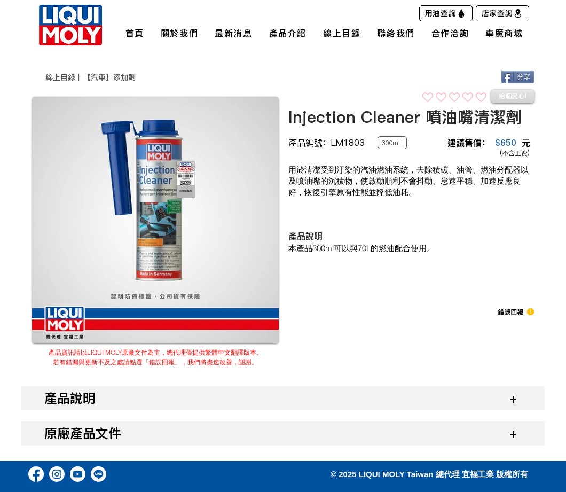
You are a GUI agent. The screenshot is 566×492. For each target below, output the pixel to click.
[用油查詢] (446, 13)
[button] (510, 312)
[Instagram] (57, 474)
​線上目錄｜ (64, 77)
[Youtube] (77, 474)
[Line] (98, 474)
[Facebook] (36, 474)
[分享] (517, 77)
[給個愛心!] (512, 96)
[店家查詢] (502, 13)
